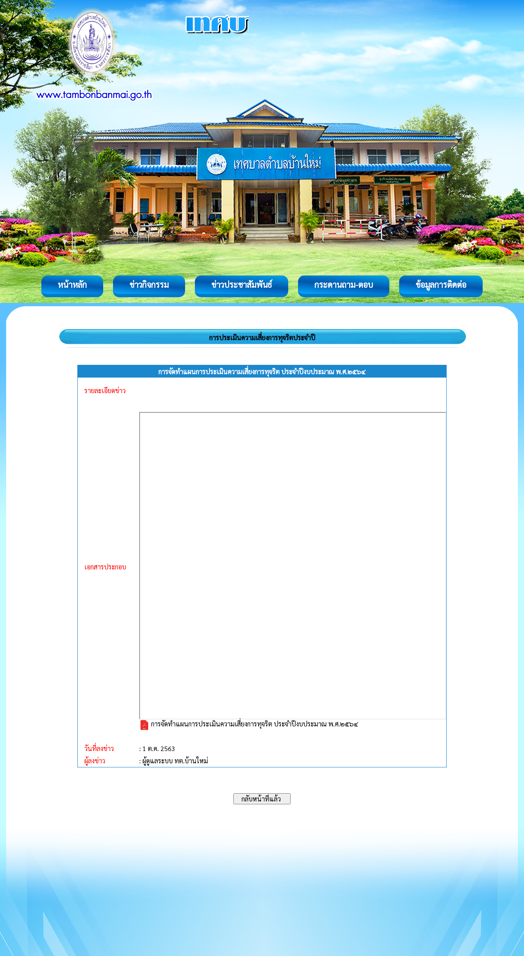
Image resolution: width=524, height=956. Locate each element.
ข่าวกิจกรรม (149, 284)
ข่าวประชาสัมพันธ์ (241, 284)
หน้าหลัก (72, 284)
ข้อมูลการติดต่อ (441, 284)
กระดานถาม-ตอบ (343, 284)
